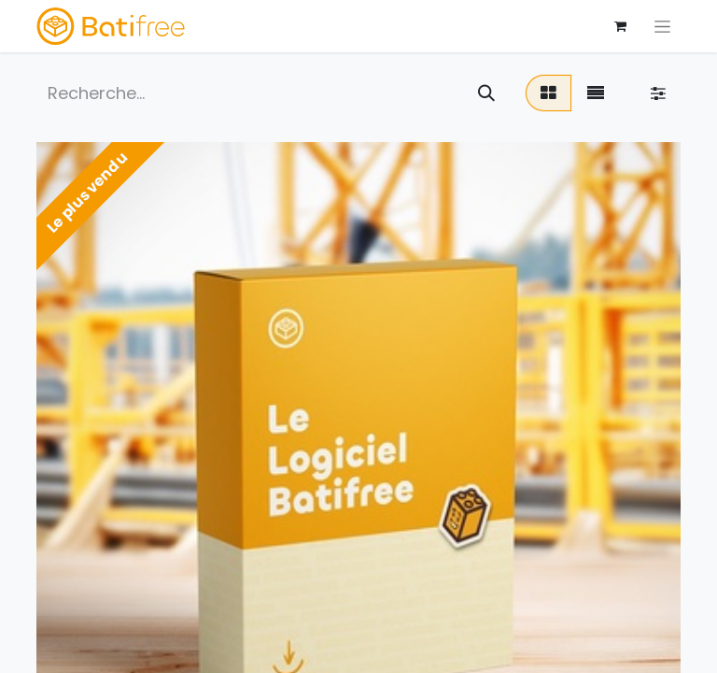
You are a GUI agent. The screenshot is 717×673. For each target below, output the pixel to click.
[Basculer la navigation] (662, 26)
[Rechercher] (486, 93)
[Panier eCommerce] (620, 26)
